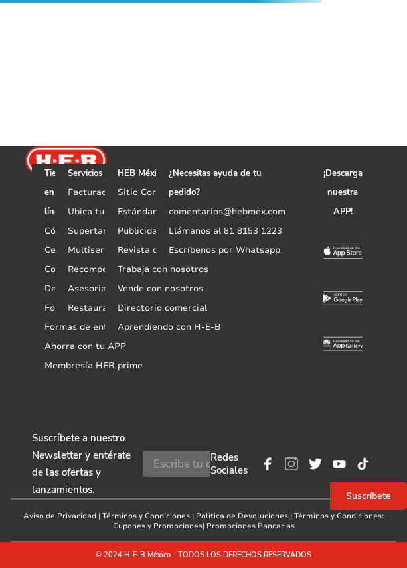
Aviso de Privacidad (59, 516)
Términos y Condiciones (146, 516)
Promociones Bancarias (250, 526)
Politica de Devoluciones (242, 516)
